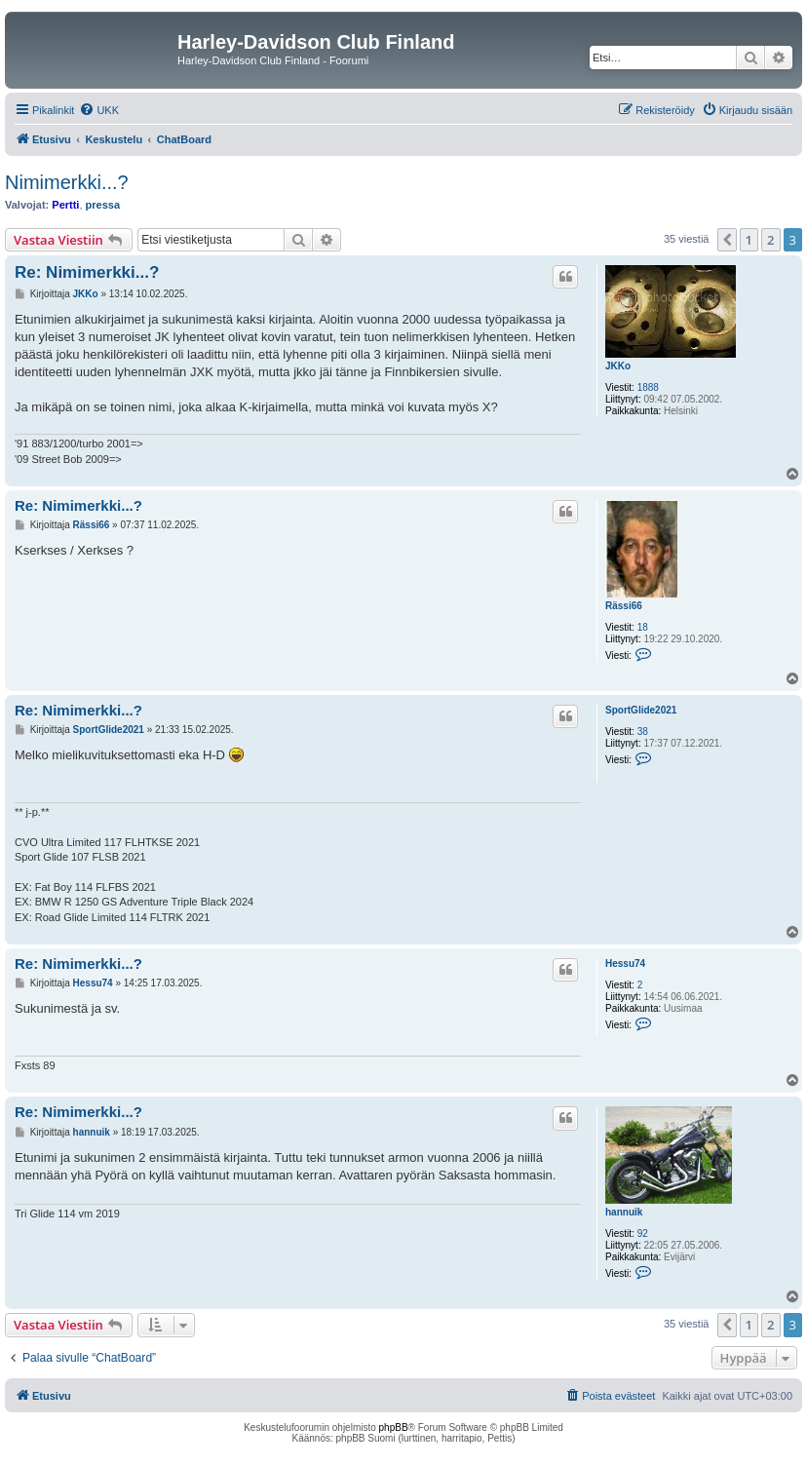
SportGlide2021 (640, 710)
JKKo (618, 366)
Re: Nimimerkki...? (87, 272)
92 (642, 1233)
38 (642, 731)
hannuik (623, 1212)
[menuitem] (99, 110)
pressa (103, 205)
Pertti (65, 205)
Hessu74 (625, 963)
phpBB (393, 1427)
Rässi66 (623, 605)
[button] (727, 239)
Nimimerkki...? (67, 182)
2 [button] (770, 240)
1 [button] (749, 240)
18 (642, 627)
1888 (648, 387)
